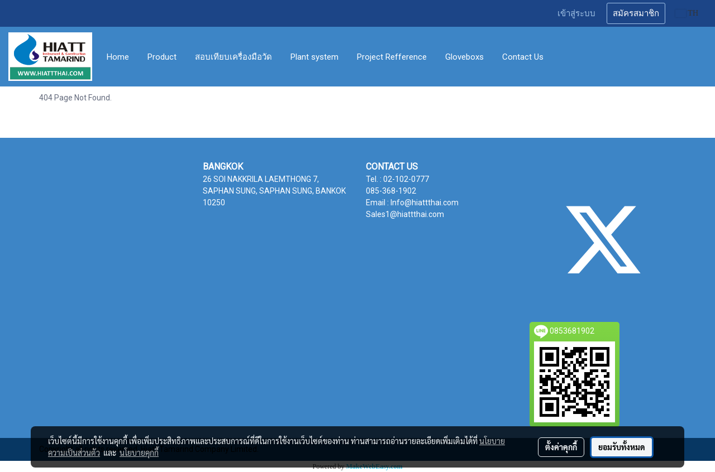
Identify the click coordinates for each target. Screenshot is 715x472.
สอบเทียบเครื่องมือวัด (233, 57)
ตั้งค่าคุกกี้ (561, 447)
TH (686, 13)
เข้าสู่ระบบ (576, 13)
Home (118, 57)
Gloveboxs (464, 57)
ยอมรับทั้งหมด (621, 447)
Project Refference (392, 57)
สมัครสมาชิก (636, 13)
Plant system (314, 57)
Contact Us (523, 57)
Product (162, 57)
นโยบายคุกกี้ (139, 452)
